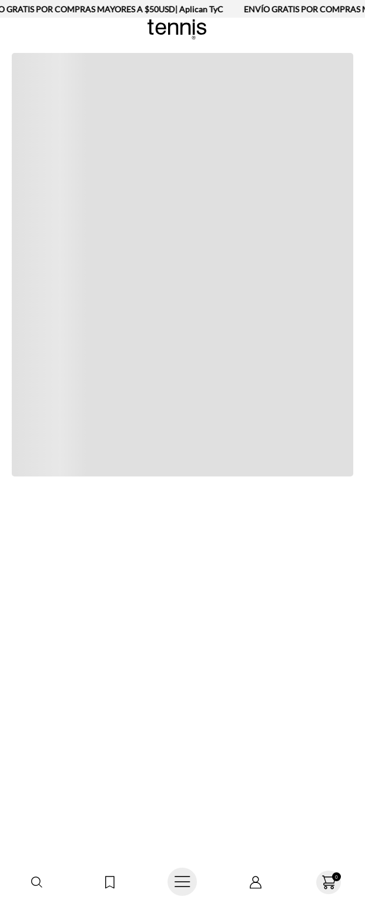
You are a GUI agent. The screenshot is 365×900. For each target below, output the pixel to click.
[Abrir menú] (182, 882)
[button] (36, 882)
